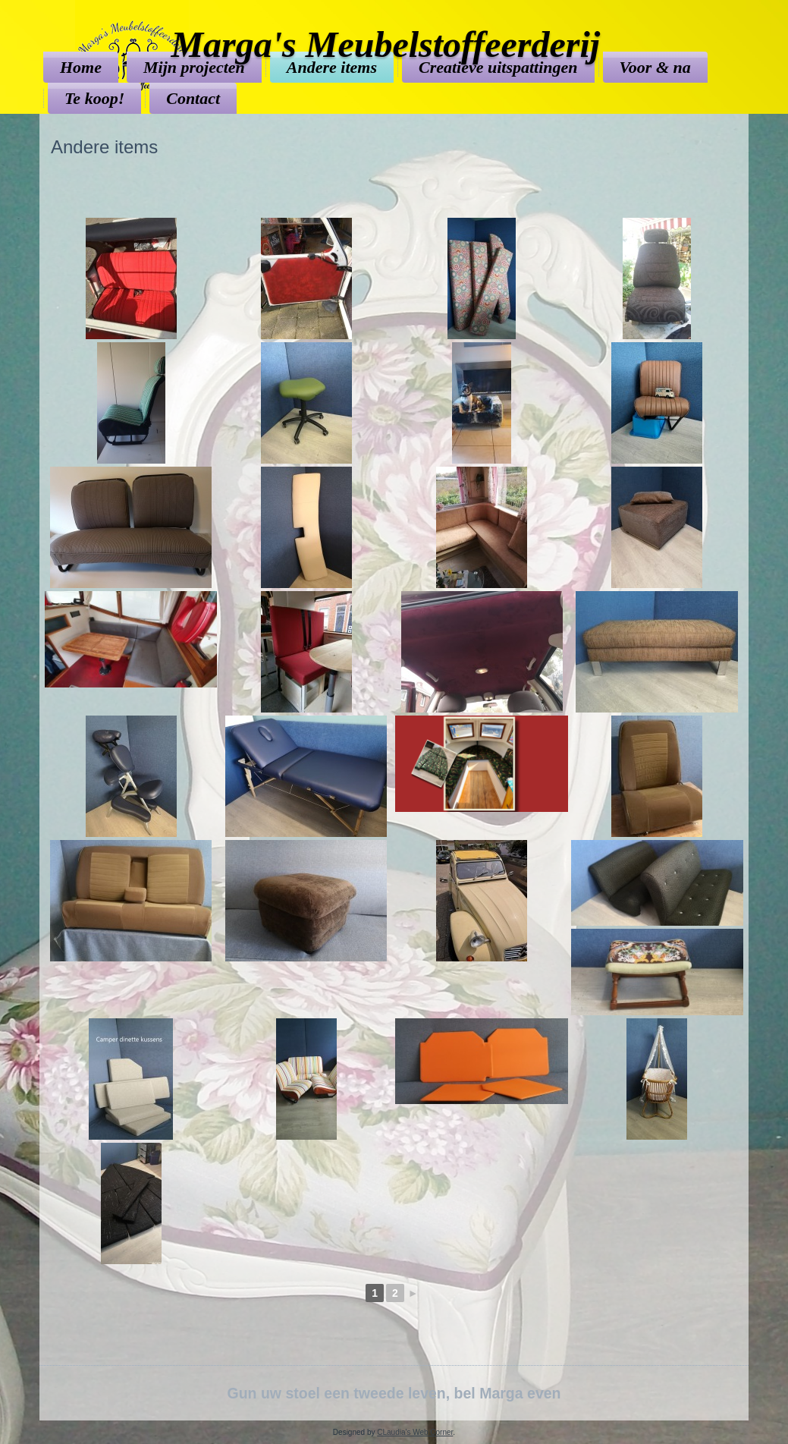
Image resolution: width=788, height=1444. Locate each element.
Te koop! (94, 98)
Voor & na (655, 67)
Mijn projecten (194, 67)
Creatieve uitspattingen (498, 67)
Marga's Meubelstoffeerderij (385, 44)
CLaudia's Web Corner (415, 1432)
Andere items (332, 67)
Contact (193, 98)
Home (81, 67)
